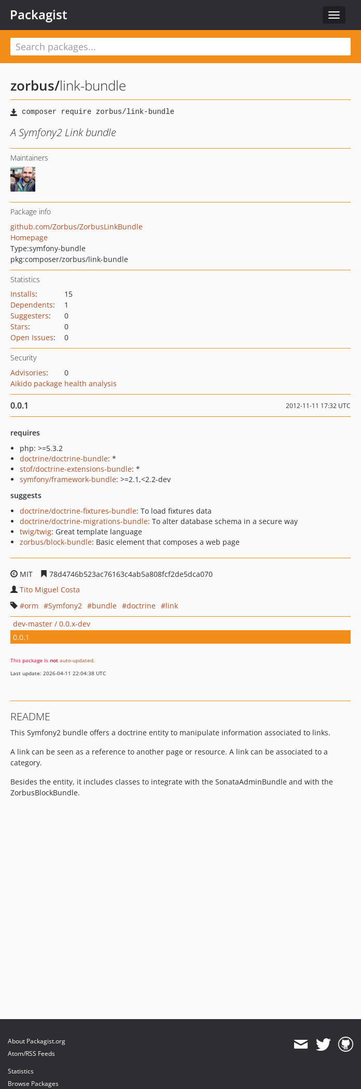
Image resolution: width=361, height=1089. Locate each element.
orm (31, 606)
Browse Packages (33, 1083)
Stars (19, 326)
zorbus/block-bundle (56, 542)
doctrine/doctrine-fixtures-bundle (78, 511)
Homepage (29, 237)
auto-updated (76, 660)
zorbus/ (35, 85)
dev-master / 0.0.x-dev (51, 624)
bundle (104, 606)
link (171, 606)
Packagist (38, 14)
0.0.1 (21, 637)
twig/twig (35, 531)
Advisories (28, 372)
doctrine (141, 606)
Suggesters (29, 316)
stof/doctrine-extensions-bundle (76, 469)
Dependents (31, 305)
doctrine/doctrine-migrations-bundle (84, 521)
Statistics (21, 1071)
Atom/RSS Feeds (31, 1053)
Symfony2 (65, 606)
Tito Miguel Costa (50, 589)
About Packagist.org (36, 1041)
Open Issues (31, 337)
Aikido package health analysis (63, 383)
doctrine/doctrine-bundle (64, 458)
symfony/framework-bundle (68, 479)
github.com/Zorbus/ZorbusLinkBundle (76, 226)
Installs (22, 294)
